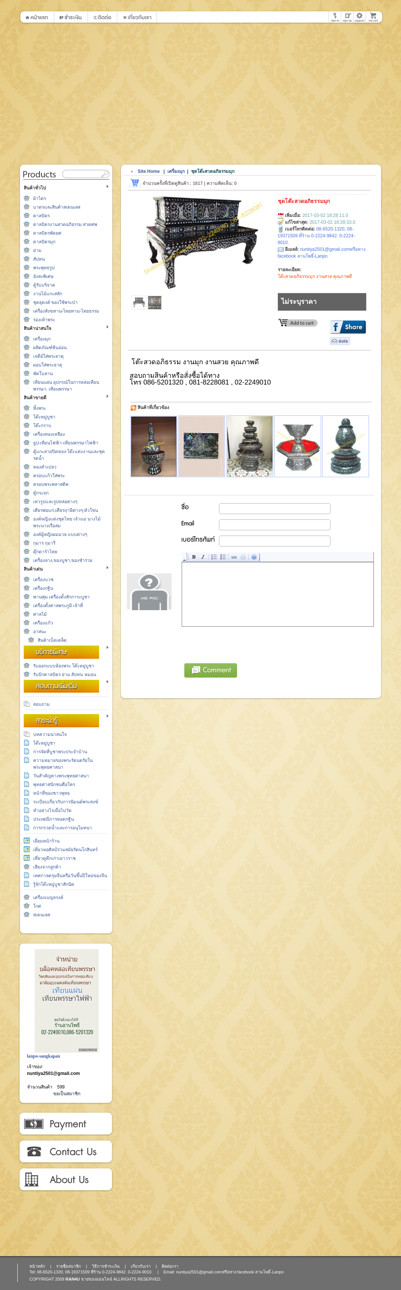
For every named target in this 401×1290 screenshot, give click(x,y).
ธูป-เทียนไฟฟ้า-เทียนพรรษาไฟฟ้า (66, 443)
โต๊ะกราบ (42, 425)
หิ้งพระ (39, 408)
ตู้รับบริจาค (44, 285)
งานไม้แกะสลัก (47, 293)
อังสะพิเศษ (43, 276)
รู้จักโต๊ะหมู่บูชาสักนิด (53, 884)
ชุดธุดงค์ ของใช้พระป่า (55, 302)
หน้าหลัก (37, 1266)
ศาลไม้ (40, 614)
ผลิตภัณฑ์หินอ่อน (50, 347)
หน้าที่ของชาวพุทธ (51, 793)
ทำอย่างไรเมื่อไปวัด (52, 810)
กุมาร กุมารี (44, 543)
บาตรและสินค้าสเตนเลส (56, 207)
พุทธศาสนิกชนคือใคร (54, 784)
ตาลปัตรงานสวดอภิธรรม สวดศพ (65, 224)
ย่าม (37, 250)
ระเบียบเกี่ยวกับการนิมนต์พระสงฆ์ (65, 802)
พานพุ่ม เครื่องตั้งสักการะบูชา (61, 597)
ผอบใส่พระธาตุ (47, 365)
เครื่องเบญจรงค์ (48, 897)
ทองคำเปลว (45, 467)
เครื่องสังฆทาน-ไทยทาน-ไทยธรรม (66, 311)
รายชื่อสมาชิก (68, 1266)
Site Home (149, 171)
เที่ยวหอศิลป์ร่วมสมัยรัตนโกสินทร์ (65, 849)
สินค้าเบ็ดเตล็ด (52, 640)
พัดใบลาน (43, 373)
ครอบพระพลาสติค (51, 484)
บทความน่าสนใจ (50, 734)
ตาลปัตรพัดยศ (47, 233)
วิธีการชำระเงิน (65, 1124)
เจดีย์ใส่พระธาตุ (48, 356)
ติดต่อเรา (65, 1152)
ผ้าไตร (39, 198)
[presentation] (239, 643)
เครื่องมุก (42, 339)
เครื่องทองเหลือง (49, 434)
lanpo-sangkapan (43, 1056)
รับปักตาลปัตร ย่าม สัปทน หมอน (64, 674)
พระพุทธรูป (44, 267)
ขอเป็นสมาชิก (66, 1093)
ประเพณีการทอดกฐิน (53, 819)
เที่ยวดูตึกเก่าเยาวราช (54, 858)
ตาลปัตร (41, 215)
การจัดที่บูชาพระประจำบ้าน (60, 751)
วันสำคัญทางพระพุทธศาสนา (61, 776)
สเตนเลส (41, 915)
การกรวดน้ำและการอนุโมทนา (62, 827)
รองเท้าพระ (44, 319)
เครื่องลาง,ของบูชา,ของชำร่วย (63, 560)
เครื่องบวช (43, 579)
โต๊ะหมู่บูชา (44, 417)
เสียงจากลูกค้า (47, 867)
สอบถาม (41, 704)
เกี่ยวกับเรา (65, 1180)
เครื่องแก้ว (43, 623)
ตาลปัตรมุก (44, 241)
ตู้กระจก (41, 493)
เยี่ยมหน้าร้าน (46, 841)
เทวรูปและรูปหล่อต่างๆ (55, 501)
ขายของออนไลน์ (96, 1279)
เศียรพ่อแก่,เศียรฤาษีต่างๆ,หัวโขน (65, 510)
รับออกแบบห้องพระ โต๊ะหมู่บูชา (63, 666)
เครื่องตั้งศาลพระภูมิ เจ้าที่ (58, 605)
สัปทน (39, 259)
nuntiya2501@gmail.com (53, 1073)
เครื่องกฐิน (43, 588)
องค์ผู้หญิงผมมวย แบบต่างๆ (60, 534)
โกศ (37, 906)
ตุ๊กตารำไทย (45, 551)
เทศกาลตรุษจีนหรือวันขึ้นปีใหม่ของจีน (70, 875)
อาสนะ (39, 631)
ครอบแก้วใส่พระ (49, 475)
